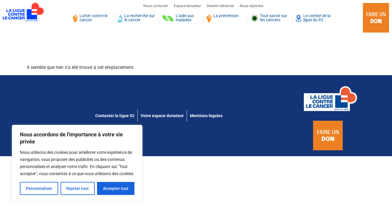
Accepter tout (115, 188)
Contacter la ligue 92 (114, 115)
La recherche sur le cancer (139, 18)
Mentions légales (206, 115)
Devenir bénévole (220, 6)
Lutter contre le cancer (93, 18)
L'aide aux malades (185, 18)
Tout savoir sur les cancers (273, 18)
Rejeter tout (77, 188)
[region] (77, 163)
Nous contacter (155, 6)
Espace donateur (187, 6)
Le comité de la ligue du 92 (317, 18)
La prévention (226, 16)
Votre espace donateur (162, 115)
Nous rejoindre (251, 6)
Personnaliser (39, 188)
